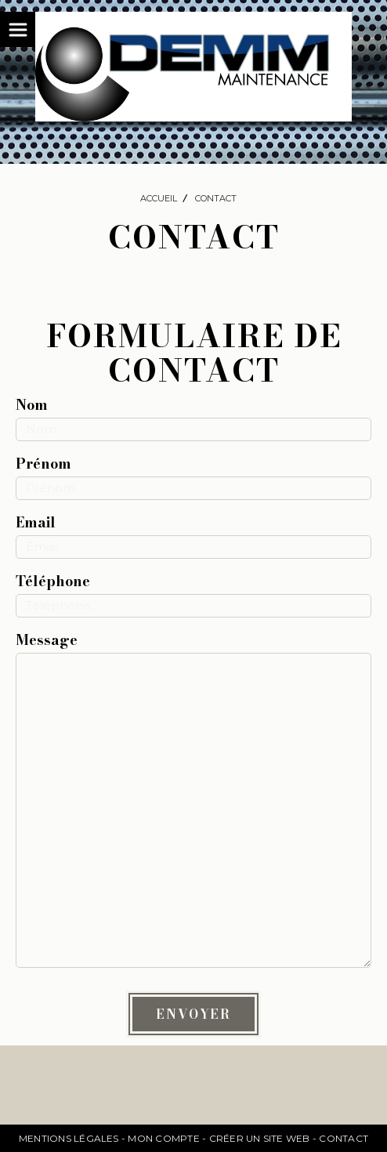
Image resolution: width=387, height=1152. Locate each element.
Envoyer (193, 1014)
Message (47, 639)
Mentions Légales (69, 1138)
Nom (32, 404)
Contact (343, 1138)
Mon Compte (163, 1138)
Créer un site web (259, 1138)
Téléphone (53, 581)
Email (36, 522)
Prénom (43, 463)
